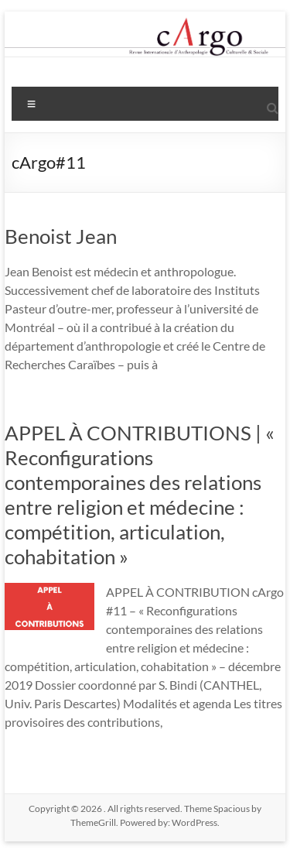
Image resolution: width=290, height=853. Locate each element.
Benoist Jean (61, 236)
